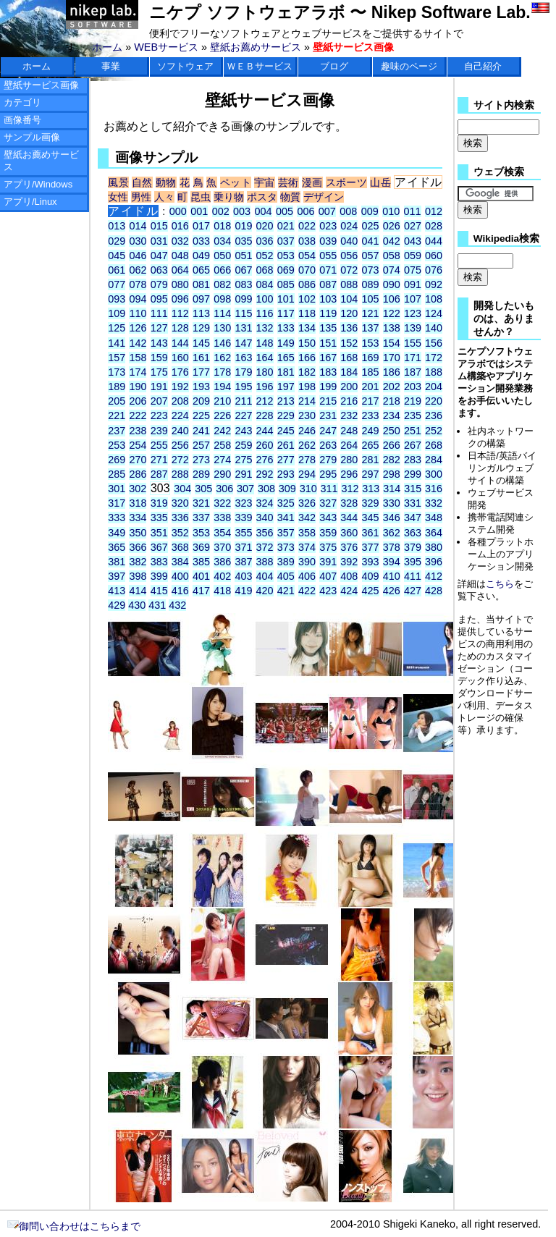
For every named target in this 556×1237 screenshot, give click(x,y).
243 (243, 430)
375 (328, 547)
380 (433, 547)
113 (201, 313)
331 (412, 503)
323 (243, 503)
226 (222, 415)
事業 (110, 66)
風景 (118, 182)
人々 (164, 197)
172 (433, 357)
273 (201, 459)
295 (328, 474)
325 (286, 503)
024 (349, 226)
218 (391, 401)
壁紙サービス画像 (41, 85)
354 (222, 533)
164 (265, 357)
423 (328, 590)
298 (391, 474)
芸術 (288, 182)
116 (265, 313)
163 (243, 357)
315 (412, 488)
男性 (141, 197)
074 (391, 270)
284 (433, 459)
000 (178, 211)
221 (116, 415)
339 (243, 517)
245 (286, 430)
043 (412, 241)
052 (265, 255)
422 (307, 590)
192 (180, 386)
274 (222, 459)
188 (433, 372)
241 (201, 430)
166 (307, 357)
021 (286, 226)
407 (328, 576)
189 (116, 386)
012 (433, 211)
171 (412, 357)
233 (370, 415)
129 (201, 328)
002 (220, 211)
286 (137, 474)
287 (159, 474)
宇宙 (264, 182)
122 (391, 313)
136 (349, 328)
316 (433, 488)
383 (159, 561)
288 (180, 474)
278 (307, 459)
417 (201, 590)
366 (137, 547)
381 (116, 561)
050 (222, 255)
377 (370, 547)
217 (370, 401)
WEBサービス (166, 47)
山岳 (380, 182)
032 (180, 241)
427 (412, 590)
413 (116, 590)
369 (201, 547)
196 (265, 386)
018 (222, 226)
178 (222, 372)
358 (307, 533)
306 (224, 488)
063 (159, 270)
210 (222, 401)
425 (370, 590)
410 (391, 576)
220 (433, 401)
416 (180, 590)
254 (137, 445)
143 (159, 343)
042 (391, 241)
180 (265, 372)
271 (159, 459)
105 (370, 299)
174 (137, 372)
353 (201, 533)
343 (328, 517)
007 (327, 211)
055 (328, 255)
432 (177, 605)
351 (159, 533)
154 (391, 343)
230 (307, 415)
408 (349, 576)
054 (307, 255)
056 (349, 255)
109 (116, 313)
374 (307, 547)
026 (391, 226)
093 (116, 299)
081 (201, 284)
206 (137, 401)
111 (159, 313)
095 (159, 299)
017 (201, 226)
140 (433, 328)
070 (307, 270)
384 (180, 561)
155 (412, 343)
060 (433, 255)
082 (222, 284)
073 (370, 270)
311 (329, 488)
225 (201, 415)
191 (159, 386)
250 (391, 430)
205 (116, 401)
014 (137, 226)
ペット (235, 182)
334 (137, 517)
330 (391, 503)
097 (201, 299)
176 (180, 372)
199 (328, 386)
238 (137, 430)
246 (307, 430)
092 (433, 284)
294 (307, 474)
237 (116, 430)
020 (265, 226)
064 (180, 270)
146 (222, 343)
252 (433, 430)
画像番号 (22, 119)
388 (265, 561)
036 (265, 241)
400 (180, 576)
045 (116, 255)
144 (180, 343)
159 (159, 357)
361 (370, 533)
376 (349, 547)
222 (137, 415)
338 (222, 517)
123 (412, 313)
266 (391, 445)
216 (349, 401)
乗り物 (229, 197)
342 (307, 517)
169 (370, 357)
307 (245, 488)
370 (222, 547)
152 (349, 343)
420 (265, 590)
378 (391, 547)
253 (116, 445)
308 (266, 488)
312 (349, 488)
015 (159, 226)
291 (243, 474)
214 (307, 401)
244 (265, 430)
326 (307, 503)
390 (307, 561)
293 (286, 474)
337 (201, 517)
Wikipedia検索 (506, 238)
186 (391, 372)
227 (243, 415)
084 (265, 284)
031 (159, 241)
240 (180, 430)
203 (412, 386)
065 (201, 270)
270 (137, 459)
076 (433, 270)
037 (286, 241)
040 (349, 241)
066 (222, 270)
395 (412, 561)
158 (137, 357)
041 (370, 241)
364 (433, 533)
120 (349, 313)
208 (180, 401)
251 (412, 430)
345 (370, 517)
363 (412, 533)
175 (159, 372)
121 (370, 313)
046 (137, 255)
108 (433, 299)
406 (307, 576)
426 (391, 590)
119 (328, 313)
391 (328, 561)
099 (243, 299)
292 (265, 474)
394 (391, 561)
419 (243, 590)
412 (433, 576)
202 (391, 386)
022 (307, 226)
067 (243, 270)
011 (412, 211)
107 (412, 299)
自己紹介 (483, 66)
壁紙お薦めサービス (255, 47)
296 (349, 474)
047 (159, 255)
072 (349, 270)
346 (391, 517)
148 (265, 343)
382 (137, 561)
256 (180, 445)
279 (328, 459)
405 (286, 576)
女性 (118, 197)
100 (265, 299)
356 (265, 533)
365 (116, 547)
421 (286, 590)
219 (412, 401)
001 (199, 211)
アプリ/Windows (38, 184)
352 (180, 533)
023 (328, 226)
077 (116, 284)
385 (201, 561)
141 (116, 343)
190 (137, 386)
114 (222, 313)
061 (116, 270)
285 (116, 474)
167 (328, 357)
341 (286, 517)
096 (180, 299)
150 (307, 343)
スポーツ (346, 182)
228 (265, 415)
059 (412, 255)
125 (116, 328)
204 (433, 386)
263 (328, 445)
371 (243, 547)
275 (243, 459)
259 (243, 445)
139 (412, 328)
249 (370, 430)
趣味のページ (409, 66)
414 (137, 590)
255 (159, 445)
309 (287, 488)
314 (391, 488)
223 (159, 415)
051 (243, 255)
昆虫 (200, 197)
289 (201, 474)
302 (137, 488)
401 (201, 576)
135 (328, 328)
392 (349, 561)
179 (243, 372)
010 (391, 211)
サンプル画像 (32, 137)
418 (222, 590)
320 (180, 503)
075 (412, 270)
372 (265, 547)
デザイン (323, 197)
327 (328, 503)
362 (391, 533)
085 (286, 284)
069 (286, 270)
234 (391, 415)
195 (243, 386)
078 (137, 284)
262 (307, 445)
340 (265, 517)
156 (433, 343)
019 (243, 226)
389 (286, 561)
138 (391, 328)
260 (265, 445)
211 (243, 401)
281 (370, 459)
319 (159, 503)
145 (201, 343)
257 (201, 445)
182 (307, 372)
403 (243, 576)
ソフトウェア (185, 66)
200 (349, 386)
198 (307, 386)
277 (286, 459)
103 (328, 299)
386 (222, 561)
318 (137, 503)
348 (433, 517)
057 (370, 255)
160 (180, 357)
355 (243, 533)
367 (159, 547)
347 (412, 517)
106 (391, 299)
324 (265, 503)
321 (201, 503)
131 (243, 328)
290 (222, 474)
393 (370, 561)
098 (222, 299)
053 (286, 255)
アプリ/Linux (30, 201)
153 (370, 343)
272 (180, 459)
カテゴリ (22, 102)
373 (286, 547)
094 (137, 299)
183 (328, 372)
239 (159, 430)
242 (222, 430)
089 (370, 284)
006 (305, 211)
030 (137, 241)
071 (328, 270)
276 (265, 459)
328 (349, 503)
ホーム (107, 47)
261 (286, 445)
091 (412, 284)
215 (328, 401)
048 (180, 255)
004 (263, 211)
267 (412, 445)
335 (159, 517)
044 (433, 241)
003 (241, 211)
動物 (166, 182)
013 (116, 226)
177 (201, 372)
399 (159, 576)
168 (349, 357)
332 (433, 503)
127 (159, 328)
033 (201, 241)
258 (222, 445)
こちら (500, 583)
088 (349, 284)
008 (348, 211)
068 (265, 270)
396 (433, 561)
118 (307, 313)
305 (203, 488)
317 (116, 503)
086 (307, 284)
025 (370, 226)
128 (180, 328)
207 (159, 401)
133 (286, 328)
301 (116, 488)
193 (201, 386)
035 (243, 241)
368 (180, 547)
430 (137, 605)
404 (265, 576)
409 (370, 576)
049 (201, 255)
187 (412, 372)
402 (222, 576)
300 (433, 474)
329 (370, 503)
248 (349, 430)
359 (328, 533)
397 (116, 576)
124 (433, 313)
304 (182, 488)
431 (157, 605)
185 (370, 372)
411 (412, 576)
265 (370, 445)
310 (308, 488)
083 (243, 284)
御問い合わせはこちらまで (73, 1226)
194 (222, 386)
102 (307, 299)
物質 (290, 197)
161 (201, 357)
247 (328, 430)
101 (286, 299)
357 (286, 533)
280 (349, 459)
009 (370, 211)
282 (391, 459)
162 (222, 357)
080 (180, 284)
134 (307, 328)
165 (286, 357)
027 (412, 226)
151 (328, 343)
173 (116, 372)
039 (328, 241)
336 (180, 517)
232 (349, 415)
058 (391, 255)
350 (137, 533)
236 (433, 415)
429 (116, 605)
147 (243, 343)
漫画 (312, 182)
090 (391, 284)
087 (328, 284)
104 (349, 299)
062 (137, 270)
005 (284, 211)
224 (180, 415)
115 (243, 313)
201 (370, 386)
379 (412, 547)
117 (286, 313)
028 (433, 226)
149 (286, 343)
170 (391, 357)
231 (328, 415)
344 (349, 517)
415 (159, 590)
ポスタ (262, 197)
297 (370, 474)
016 (180, 226)
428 (433, 590)
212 (265, 401)
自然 (142, 182)
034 (222, 241)
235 (412, 415)
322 (222, 503)
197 (286, 386)
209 (201, 401)
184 (349, 372)
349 (116, 533)
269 (116, 459)
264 (349, 445)
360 (349, 533)
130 (222, 328)
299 (412, 474)
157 (116, 357)
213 (286, 401)
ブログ (334, 66)
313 (370, 488)
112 (180, 313)
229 (286, 415)
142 (137, 343)
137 (370, 328)
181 (286, 372)
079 (159, 284)
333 (116, 517)
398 (137, 576)
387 (243, 561)
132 (265, 328)
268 (433, 445)
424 (349, 590)
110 (137, 313)
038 (307, 241)
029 (116, 241)
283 (412, 459)
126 (137, 328)
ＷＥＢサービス (259, 66)
